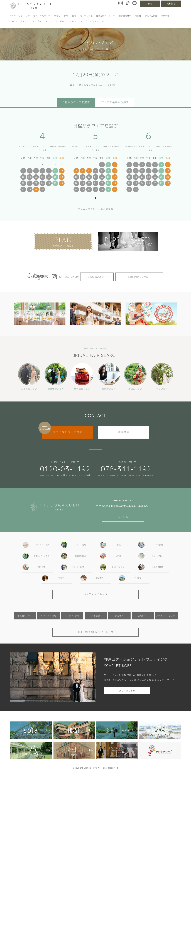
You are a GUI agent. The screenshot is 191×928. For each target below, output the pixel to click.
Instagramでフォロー (139, 276)
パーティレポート (18, 21)
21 (29, 183)
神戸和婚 (165, 16)
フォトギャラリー (39, 21)
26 (61, 183)
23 (42, 183)
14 (29, 177)
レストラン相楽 (48, 615)
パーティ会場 (86, 16)
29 (36, 189)
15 (36, 177)
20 (23, 183)
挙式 (74, 16)
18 (55, 177)
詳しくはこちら (127, 690)
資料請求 (171, 3)
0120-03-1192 (65, 469)
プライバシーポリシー (166, 615)
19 (61, 177)
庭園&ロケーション (105, 16)
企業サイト (143, 615)
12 (61, 171)
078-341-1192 (126, 469)
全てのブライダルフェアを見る (95, 208)
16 (42, 177)
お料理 (138, 16)
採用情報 (96, 615)
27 (23, 189)
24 (49, 183)
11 (55, 171)
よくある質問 (57, 21)
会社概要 (119, 615)
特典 (66, 16)
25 (55, 183)
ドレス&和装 (151, 16)
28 (29, 189)
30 (42, 189)
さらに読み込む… (97, 276)
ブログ (104, 21)
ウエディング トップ (20, 16)
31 (114, 189)
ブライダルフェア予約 (67, 432)
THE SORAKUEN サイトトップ (95, 632)
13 (23, 177)
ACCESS (123, 516)
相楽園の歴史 (125, 16)
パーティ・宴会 (72, 615)
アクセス (150, 3)
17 (49, 177)
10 (49, 171)
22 (36, 183)
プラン (57, 16)
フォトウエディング (77, 21)
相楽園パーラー (25, 615)
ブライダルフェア (41, 16)
